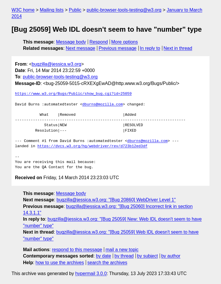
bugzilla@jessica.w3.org (56, 64)
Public (75, 9)
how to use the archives (60, 262)
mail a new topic (122, 249)
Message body (71, 41)
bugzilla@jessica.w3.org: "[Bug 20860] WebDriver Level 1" (116, 199)
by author (170, 255)
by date (103, 255)
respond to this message (77, 249)
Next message (80, 48)
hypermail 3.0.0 (90, 273)
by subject (147, 255)
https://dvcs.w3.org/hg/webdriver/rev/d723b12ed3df (92, 146)
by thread (124, 255)
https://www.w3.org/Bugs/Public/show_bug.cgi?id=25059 (73, 93)
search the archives (107, 262)
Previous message (118, 48)
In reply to (150, 48)
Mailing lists (52, 9)
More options (124, 41)
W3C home (23, 9)
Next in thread (177, 48)
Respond (98, 41)
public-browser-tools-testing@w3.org (124, 9)
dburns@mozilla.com (102, 104)
